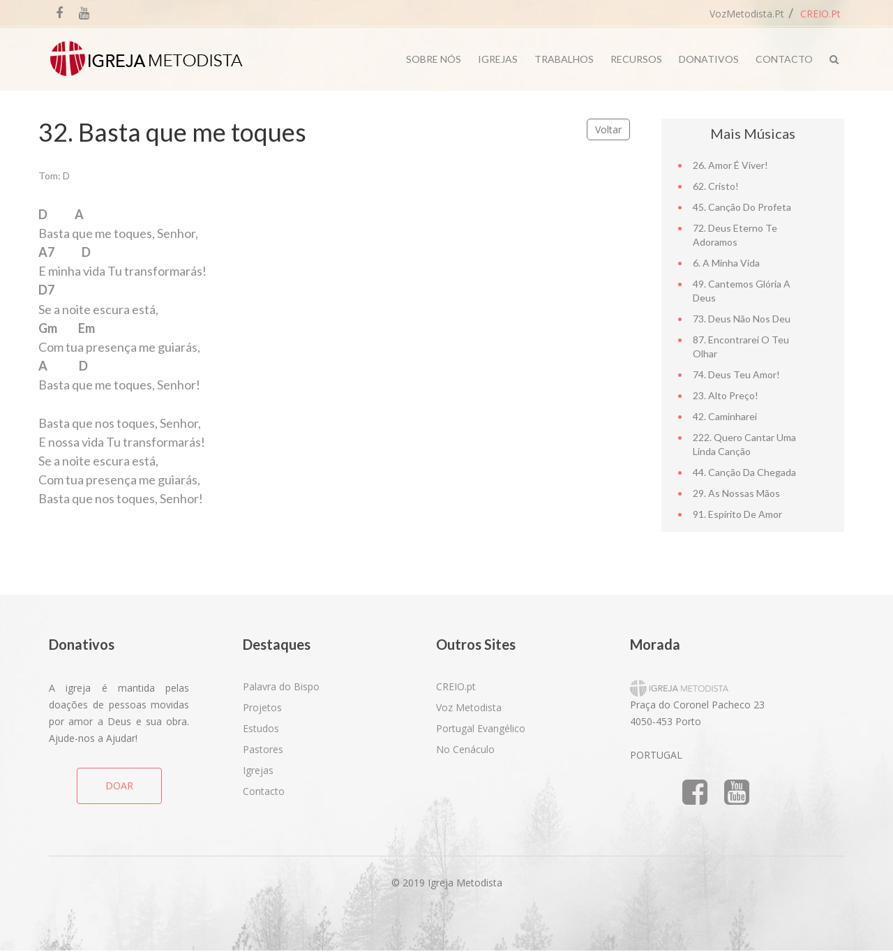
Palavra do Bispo (281, 686)
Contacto (784, 59)
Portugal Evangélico (480, 728)
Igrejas (498, 59)
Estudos (261, 728)
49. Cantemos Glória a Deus (741, 291)
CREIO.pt (820, 13)
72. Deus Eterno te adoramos (735, 235)
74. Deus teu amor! (736, 374)
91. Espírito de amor (737, 514)
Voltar (608, 129)
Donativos (709, 59)
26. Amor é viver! (730, 165)
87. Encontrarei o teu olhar (741, 346)
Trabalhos (564, 59)
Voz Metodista (469, 707)
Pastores (263, 749)
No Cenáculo (465, 749)
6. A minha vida (726, 263)
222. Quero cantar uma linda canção (744, 444)
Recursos (636, 59)
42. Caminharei (725, 416)
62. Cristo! (716, 186)
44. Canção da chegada (744, 472)
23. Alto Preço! (725, 395)
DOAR (119, 785)
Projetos (262, 707)
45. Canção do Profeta (742, 207)
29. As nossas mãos (736, 493)
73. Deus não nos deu (741, 319)
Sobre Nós (433, 59)
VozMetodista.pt (747, 13)
